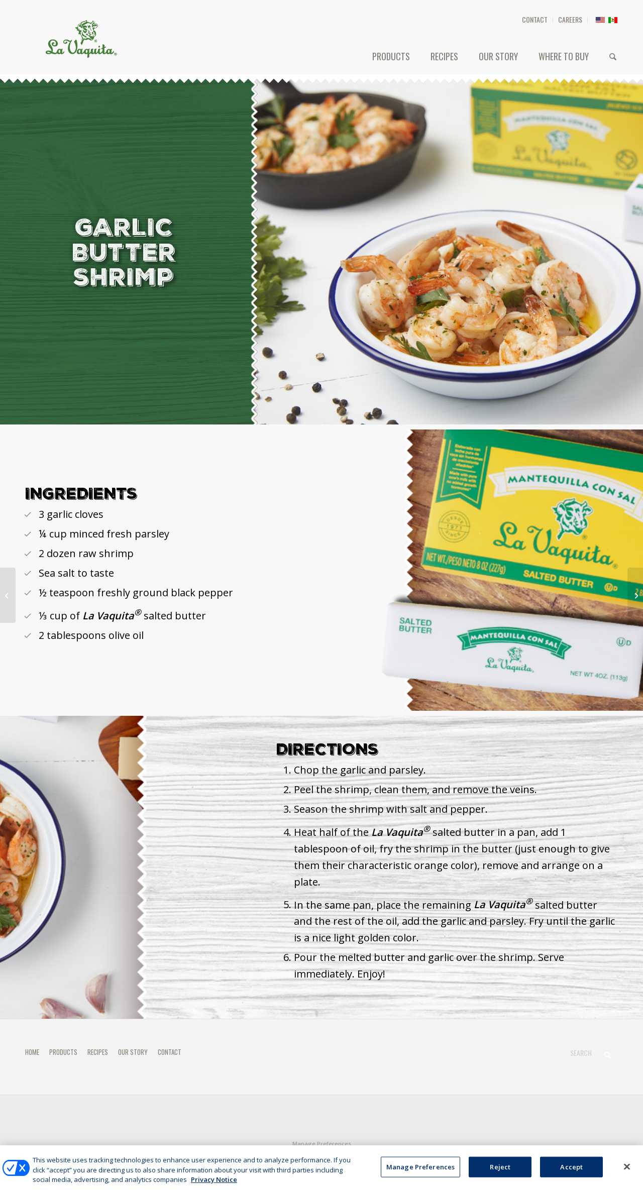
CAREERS (570, 19)
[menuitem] (535, 20)
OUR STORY (133, 1052)
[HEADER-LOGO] (81, 38)
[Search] (613, 56)
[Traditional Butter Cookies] (635, 595)
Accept (571, 1172)
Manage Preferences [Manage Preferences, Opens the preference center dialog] (420, 1172)
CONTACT (535, 19)
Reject (500, 1172)
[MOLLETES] (8, 595)
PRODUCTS (63, 1052)
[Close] (627, 1173)
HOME (32, 1052)
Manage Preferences (321, 1143)
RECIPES (97, 1052)
